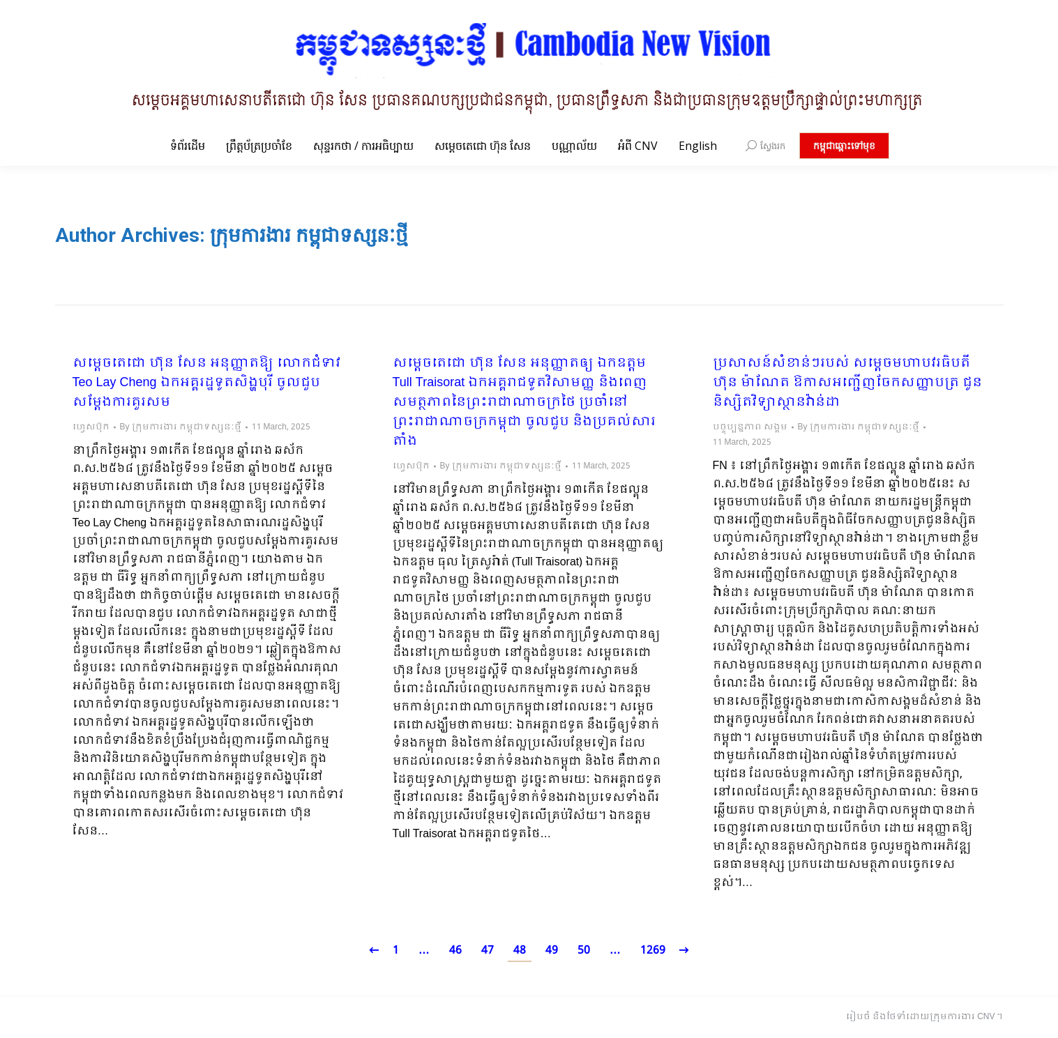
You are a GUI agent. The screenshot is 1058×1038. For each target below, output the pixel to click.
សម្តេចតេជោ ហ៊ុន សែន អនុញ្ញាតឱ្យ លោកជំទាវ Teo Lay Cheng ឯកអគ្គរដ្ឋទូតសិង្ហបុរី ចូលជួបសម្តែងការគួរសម (206, 383)
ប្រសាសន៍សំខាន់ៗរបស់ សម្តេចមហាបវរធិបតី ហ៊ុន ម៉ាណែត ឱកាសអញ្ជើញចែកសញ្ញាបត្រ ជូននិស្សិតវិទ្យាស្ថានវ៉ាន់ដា (847, 383)
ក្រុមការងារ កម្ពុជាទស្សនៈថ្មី (309, 235)
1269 (652, 950)
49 (551, 950)
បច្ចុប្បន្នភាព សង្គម (750, 427)
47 (487, 950)
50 (583, 950)
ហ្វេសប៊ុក (91, 427)
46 (455, 950)
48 (519, 950)
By (180, 427)
